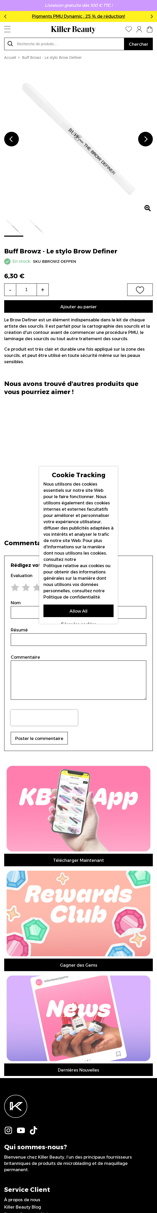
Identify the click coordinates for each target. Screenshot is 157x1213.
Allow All (78, 610)
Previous (6, 16)
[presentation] (44, 718)
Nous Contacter (20, 973)
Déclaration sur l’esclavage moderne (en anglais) (54, 995)
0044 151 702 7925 (24, 1017)
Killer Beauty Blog (22, 936)
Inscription (78, 1068)
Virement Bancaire (23, 958)
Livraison (13, 951)
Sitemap (13, 1009)
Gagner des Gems (78, 784)
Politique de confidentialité (71, 596)
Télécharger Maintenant (78, 770)
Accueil (10, 57)
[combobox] (64, 44)
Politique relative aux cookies (73, 565)
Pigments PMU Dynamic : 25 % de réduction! (78, 16)
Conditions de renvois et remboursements (48, 965)
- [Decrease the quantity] (10, 289)
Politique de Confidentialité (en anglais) (45, 987)
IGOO (123, 1190)
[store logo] (73, 29)
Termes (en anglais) (24, 980)
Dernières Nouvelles (78, 799)
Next (151, 16)
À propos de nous (22, 929)
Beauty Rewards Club (26, 943)
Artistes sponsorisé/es (27, 1002)
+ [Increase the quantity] (42, 289)
